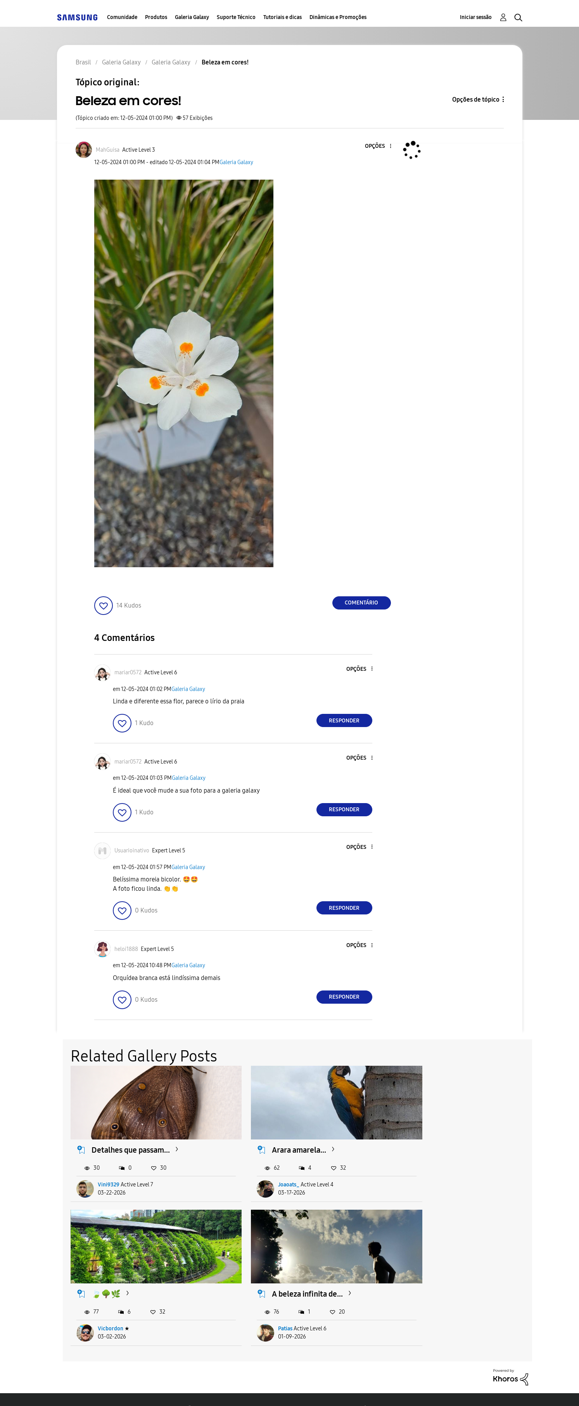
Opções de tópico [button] (475, 99)
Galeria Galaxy (192, 17)
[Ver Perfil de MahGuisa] (107, 150)
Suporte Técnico (236, 17)
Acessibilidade (91, 1390)
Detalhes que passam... (131, 1140)
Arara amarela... (277, 1140)
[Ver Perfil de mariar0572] (128, 672)
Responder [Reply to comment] (344, 720)
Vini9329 (109, 1175)
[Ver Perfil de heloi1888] (126, 949)
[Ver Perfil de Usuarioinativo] (131, 850)
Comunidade (122, 17)
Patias (105, 1309)
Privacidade (242, 1390)
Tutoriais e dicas (282, 17)
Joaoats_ (267, 1175)
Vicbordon (427, 1175)
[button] (377, 146)
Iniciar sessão (476, 17)
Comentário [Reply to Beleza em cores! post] (361, 602)
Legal (293, 1390)
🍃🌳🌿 (422, 1140)
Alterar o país (347, 1390)
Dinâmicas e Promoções (337, 17)
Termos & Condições (168, 1390)
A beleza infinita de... (127, 1274)
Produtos (156, 17)
